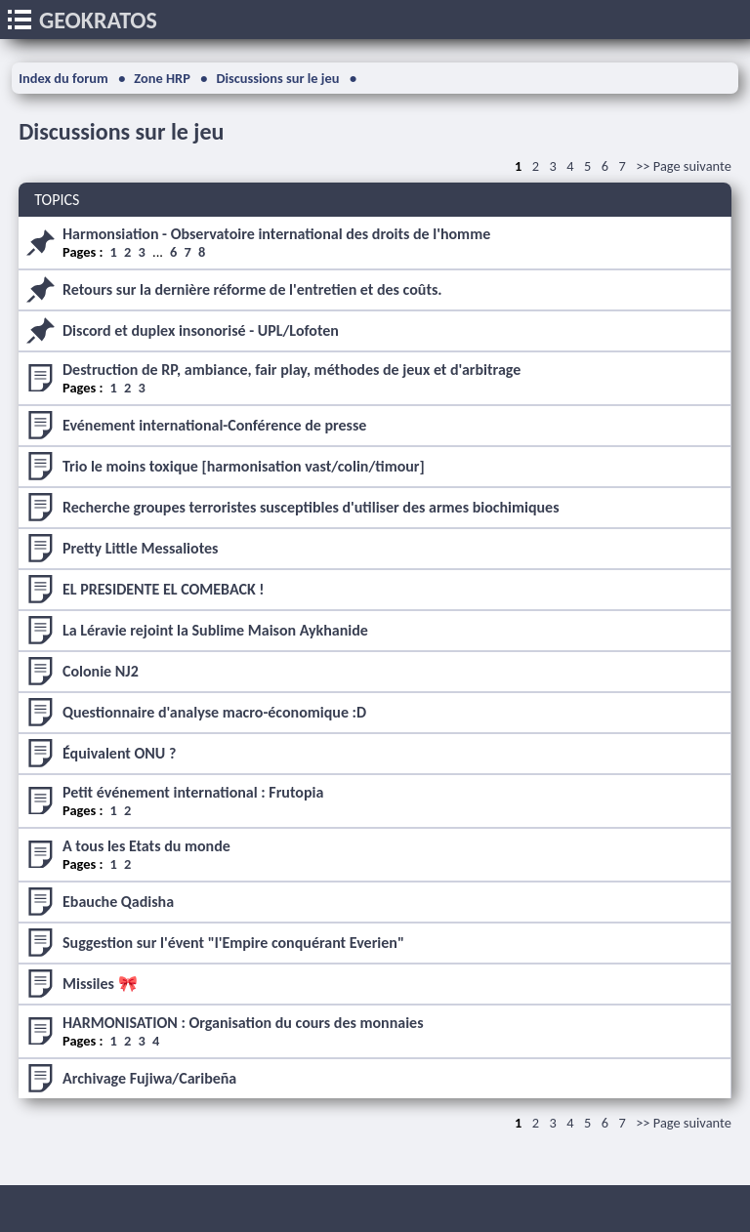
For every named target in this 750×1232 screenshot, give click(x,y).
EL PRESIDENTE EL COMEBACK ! (163, 589)
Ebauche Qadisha (118, 901)
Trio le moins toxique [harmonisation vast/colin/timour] (243, 466)
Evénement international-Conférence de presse (214, 425)
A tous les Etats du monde (146, 846)
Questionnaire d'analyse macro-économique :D (214, 712)
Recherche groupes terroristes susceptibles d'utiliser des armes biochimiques (311, 507)
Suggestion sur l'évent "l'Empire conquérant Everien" (233, 942)
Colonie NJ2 (100, 671)
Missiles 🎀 (100, 983)
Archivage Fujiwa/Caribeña (149, 1078)
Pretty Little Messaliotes (140, 548)
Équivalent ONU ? (119, 753)
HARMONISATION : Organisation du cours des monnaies (243, 1022)
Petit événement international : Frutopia (192, 792)
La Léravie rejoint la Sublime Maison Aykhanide (215, 630)
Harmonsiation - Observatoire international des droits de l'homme (276, 234)
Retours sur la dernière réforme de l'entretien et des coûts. (252, 289)
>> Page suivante (683, 166)
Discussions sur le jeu (121, 131)
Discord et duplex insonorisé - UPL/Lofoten (200, 330)
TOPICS (56, 199)
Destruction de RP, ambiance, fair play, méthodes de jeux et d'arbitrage (291, 369)
